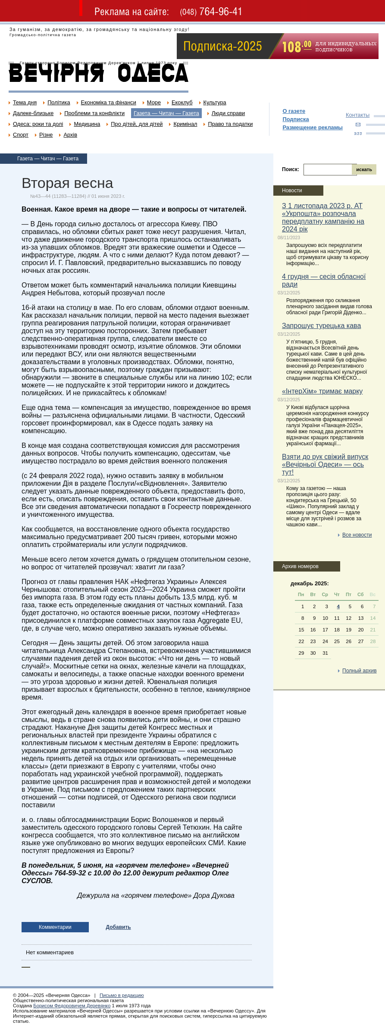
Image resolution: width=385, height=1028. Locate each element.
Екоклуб (182, 102)
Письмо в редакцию (122, 995)
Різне (46, 134)
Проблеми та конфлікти (94, 113)
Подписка (295, 119)
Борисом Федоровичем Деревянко (71, 1005)
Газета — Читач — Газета (166, 113)
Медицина (87, 124)
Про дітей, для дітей (137, 124)
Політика (58, 102)
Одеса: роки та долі (38, 124)
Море (154, 102)
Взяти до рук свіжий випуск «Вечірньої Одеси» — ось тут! (325, 464)
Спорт (20, 134)
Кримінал (185, 124)
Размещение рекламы (312, 127)
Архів (70, 134)
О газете (293, 111)
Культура (214, 102)
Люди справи (228, 113)
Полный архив (359, 671)
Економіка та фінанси (108, 102)
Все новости (357, 535)
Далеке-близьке (33, 113)
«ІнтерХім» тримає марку (322, 391)
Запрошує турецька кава (321, 325)
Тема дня (25, 102)
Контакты (357, 115)
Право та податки (230, 124)
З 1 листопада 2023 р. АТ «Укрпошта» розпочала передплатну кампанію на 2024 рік (323, 217)
